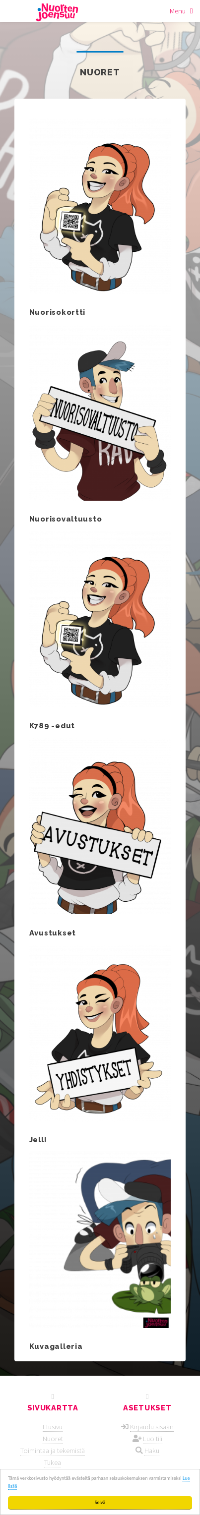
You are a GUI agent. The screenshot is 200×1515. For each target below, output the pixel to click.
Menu (178, 10)
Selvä (100, 1502)
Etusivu (53, 1426)
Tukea (52, 1462)
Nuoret (53, 1438)
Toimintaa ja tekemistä (52, 1450)
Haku (151, 1450)
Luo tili (152, 1438)
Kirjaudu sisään (152, 1426)
